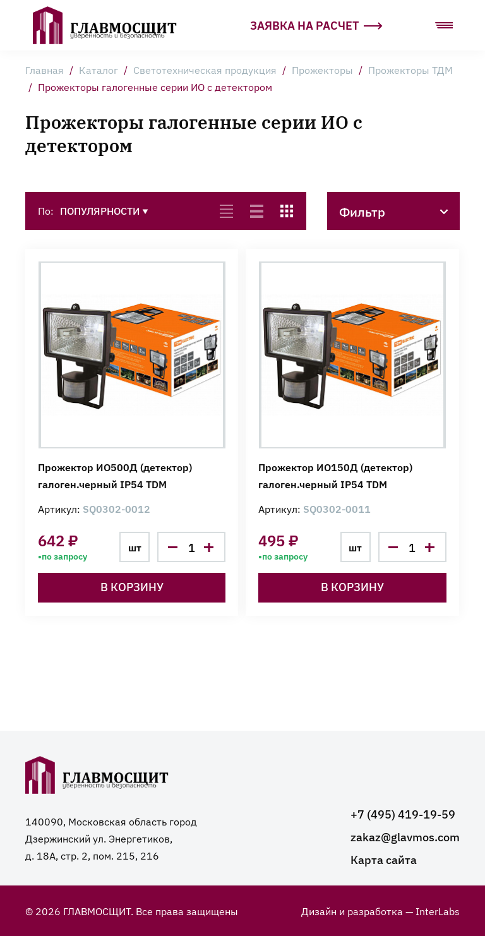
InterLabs (438, 911)
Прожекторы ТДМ (410, 69)
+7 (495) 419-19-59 (402, 814)
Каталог (98, 69)
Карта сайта (383, 859)
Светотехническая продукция (205, 69)
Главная (44, 69)
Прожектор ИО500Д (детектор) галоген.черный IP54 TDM (115, 475)
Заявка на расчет (316, 24)
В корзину (132, 586)
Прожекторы (322, 69)
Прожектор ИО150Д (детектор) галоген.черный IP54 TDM (335, 475)
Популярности (104, 210)
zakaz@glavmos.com (405, 836)
